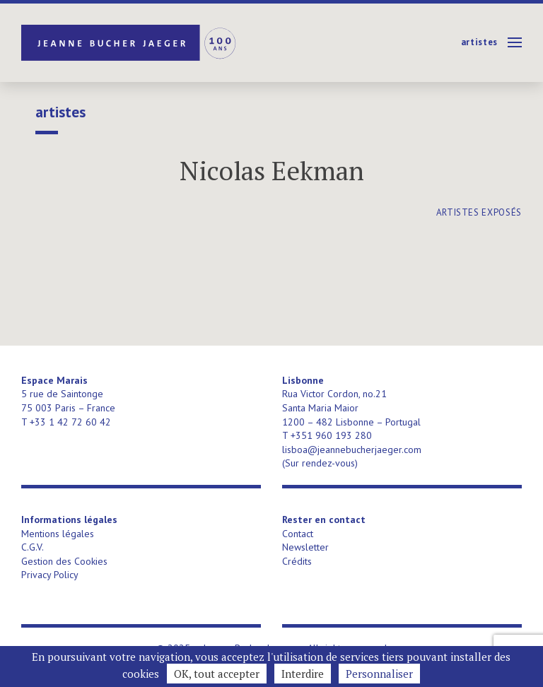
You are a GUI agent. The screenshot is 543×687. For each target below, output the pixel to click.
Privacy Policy (49, 574)
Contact (297, 533)
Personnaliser (379, 674)
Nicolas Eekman (272, 170)
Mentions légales (57, 533)
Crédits (297, 561)
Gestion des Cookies (64, 561)
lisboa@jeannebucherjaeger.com (351, 449)
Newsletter (305, 547)
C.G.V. (32, 547)
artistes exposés (479, 212)
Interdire (302, 674)
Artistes (479, 42)
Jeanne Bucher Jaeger (129, 43)
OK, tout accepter (216, 674)
